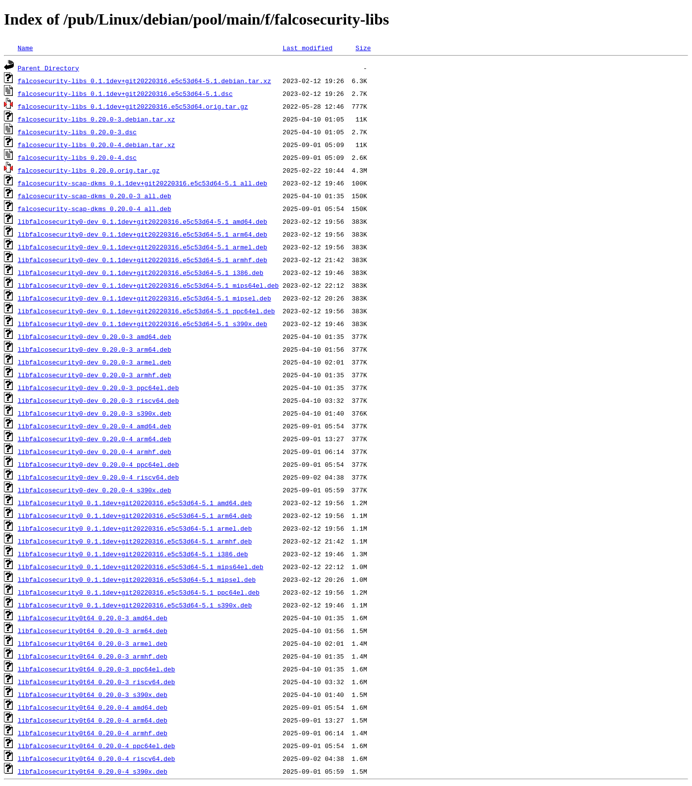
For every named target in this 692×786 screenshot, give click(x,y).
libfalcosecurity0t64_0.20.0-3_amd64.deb (92, 617)
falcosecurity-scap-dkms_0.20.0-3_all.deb (94, 195)
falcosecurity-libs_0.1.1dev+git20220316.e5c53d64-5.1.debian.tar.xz (144, 80)
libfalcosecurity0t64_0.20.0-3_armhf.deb (92, 656)
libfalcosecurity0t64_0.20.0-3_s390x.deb (92, 694)
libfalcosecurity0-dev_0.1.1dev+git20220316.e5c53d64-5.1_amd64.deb (142, 221)
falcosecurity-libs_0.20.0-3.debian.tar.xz (96, 119)
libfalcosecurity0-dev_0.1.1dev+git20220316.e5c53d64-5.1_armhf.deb (142, 259)
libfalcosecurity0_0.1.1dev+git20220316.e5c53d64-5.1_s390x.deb (135, 605)
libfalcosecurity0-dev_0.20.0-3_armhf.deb (94, 374)
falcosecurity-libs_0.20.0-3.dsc (77, 131)
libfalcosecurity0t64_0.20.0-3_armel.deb (92, 643)
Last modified (307, 47)
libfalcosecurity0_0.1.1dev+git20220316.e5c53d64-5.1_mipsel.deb (137, 579)
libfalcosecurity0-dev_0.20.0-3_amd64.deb (94, 336)
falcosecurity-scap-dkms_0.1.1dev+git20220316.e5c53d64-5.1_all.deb (142, 183)
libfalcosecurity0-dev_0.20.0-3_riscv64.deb (98, 400)
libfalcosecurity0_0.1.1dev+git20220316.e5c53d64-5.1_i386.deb (133, 553)
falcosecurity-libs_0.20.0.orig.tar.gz (89, 170)
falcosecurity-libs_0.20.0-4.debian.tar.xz (96, 144)
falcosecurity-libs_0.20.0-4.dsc (77, 157)
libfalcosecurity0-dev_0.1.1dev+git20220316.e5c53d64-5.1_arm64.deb (142, 234)
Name (25, 47)
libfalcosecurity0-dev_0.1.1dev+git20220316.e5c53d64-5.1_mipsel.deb (144, 298)
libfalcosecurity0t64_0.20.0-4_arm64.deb (92, 720)
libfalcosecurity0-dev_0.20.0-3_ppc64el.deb (98, 387)
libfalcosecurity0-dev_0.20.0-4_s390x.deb (94, 489)
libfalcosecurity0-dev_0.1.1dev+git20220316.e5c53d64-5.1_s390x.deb (142, 323)
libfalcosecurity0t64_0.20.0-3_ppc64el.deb (96, 669)
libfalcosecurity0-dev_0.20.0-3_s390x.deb (94, 413)
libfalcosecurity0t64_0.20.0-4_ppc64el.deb (96, 745)
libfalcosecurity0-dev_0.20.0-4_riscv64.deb (98, 477)
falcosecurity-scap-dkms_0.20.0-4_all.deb (94, 208)
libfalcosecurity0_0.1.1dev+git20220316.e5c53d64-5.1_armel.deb (135, 528)
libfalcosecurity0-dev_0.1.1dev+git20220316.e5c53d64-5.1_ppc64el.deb (146, 310)
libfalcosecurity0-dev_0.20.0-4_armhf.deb (94, 451)
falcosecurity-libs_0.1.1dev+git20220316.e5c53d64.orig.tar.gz (133, 106)
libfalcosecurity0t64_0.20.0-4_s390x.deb (92, 771)
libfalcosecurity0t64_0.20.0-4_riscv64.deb (96, 758)
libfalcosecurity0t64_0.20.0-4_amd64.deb (92, 707)
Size (363, 47)
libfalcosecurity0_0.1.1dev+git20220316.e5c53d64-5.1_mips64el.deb (140, 566)
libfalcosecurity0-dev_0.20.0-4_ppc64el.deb (98, 464)
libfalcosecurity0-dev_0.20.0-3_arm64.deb (94, 349)
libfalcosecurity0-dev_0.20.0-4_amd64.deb (94, 426)
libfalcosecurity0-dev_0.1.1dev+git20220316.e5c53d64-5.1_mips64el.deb (148, 285)
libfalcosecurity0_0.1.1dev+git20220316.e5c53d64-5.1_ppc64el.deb (138, 592)
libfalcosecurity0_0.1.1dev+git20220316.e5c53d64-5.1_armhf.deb (135, 541)
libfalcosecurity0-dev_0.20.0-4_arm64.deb (94, 438)
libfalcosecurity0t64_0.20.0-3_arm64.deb (92, 630)
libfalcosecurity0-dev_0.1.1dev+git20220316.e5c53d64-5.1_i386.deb (140, 272)
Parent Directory (48, 67)
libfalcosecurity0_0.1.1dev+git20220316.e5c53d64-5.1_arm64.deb (135, 515)
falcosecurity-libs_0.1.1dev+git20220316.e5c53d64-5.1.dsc (125, 93)
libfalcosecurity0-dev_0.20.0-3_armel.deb (94, 362)
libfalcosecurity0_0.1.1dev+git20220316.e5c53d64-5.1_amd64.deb (135, 502)
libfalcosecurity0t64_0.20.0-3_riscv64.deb (96, 681)
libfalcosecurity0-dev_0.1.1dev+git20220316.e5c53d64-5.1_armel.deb (142, 246)
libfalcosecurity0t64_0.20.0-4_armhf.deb (92, 732)
